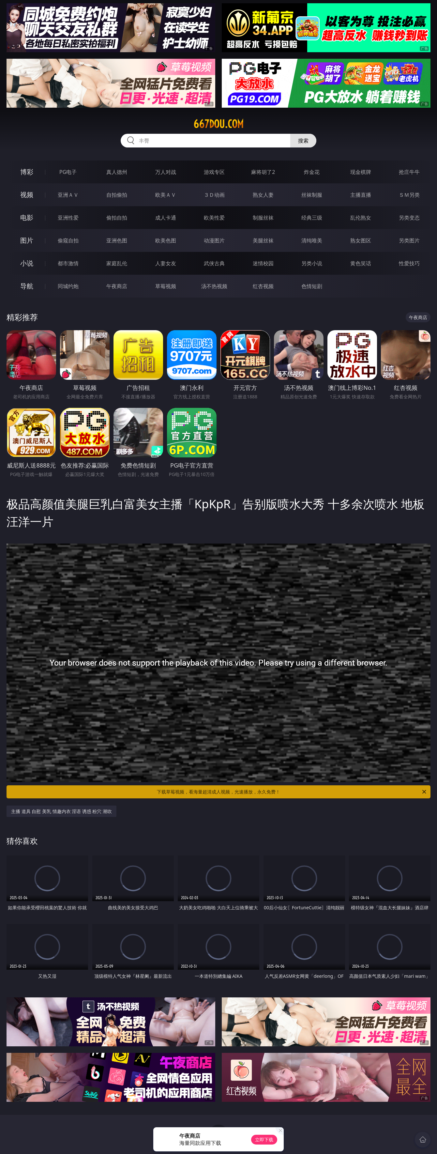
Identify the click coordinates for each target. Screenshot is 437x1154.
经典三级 (311, 217)
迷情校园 (263, 263)
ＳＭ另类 (409, 194)
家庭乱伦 (116, 263)
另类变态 (409, 217)
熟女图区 (360, 240)
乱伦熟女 (360, 217)
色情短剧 (311, 286)
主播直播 (360, 194)
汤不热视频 (214, 286)
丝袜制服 (311, 194)
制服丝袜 (263, 217)
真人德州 (116, 172)
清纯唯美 (311, 240)
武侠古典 (214, 263)
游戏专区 (214, 172)
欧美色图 (165, 240)
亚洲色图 (116, 240)
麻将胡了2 (263, 172)
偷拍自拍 (116, 217)
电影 (26, 217)
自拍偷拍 (116, 194)
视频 (26, 194)
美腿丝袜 (263, 240)
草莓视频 (165, 286)
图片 (26, 240)
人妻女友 (165, 263)
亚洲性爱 (68, 217)
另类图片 (409, 240)
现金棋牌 (360, 172)
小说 (26, 263)
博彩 (26, 171)
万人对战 (165, 172)
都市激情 (68, 263)
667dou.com (218, 124)
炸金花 (312, 172)
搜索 (303, 140)
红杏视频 (263, 286)
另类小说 (311, 263)
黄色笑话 (360, 263)
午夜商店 (116, 286)
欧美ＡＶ (165, 194)
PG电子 (68, 172)
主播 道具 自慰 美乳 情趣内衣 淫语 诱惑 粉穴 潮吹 (61, 811)
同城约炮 (68, 286)
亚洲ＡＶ (68, 194)
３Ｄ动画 (214, 194)
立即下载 (264, 1139)
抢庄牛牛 (409, 172)
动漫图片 (214, 240)
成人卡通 (165, 217)
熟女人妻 (263, 194)
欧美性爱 (214, 217)
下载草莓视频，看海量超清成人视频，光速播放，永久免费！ (292, 792)
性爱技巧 (409, 263)
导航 (26, 286)
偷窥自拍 (68, 240)
